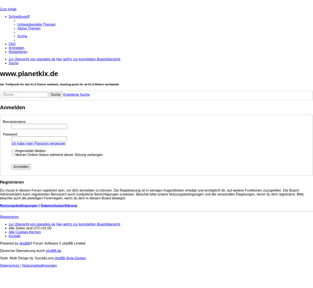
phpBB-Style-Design (70, 258)
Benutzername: (15, 122)
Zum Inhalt (8, 9)
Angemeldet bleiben (29, 151)
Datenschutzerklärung (59, 205)
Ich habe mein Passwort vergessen (39, 143)
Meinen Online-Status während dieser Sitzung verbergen (57, 155)
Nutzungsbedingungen (19, 205)
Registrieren (9, 217)
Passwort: (10, 134)
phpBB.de (53, 251)
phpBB (24, 243)
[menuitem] (36, 24)
